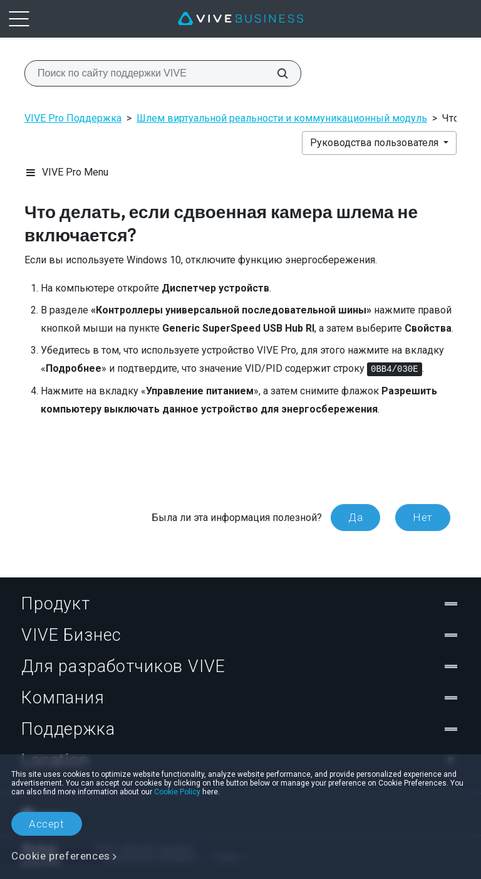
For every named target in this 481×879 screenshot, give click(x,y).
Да (355, 517)
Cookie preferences (60, 856)
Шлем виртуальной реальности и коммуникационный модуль (282, 118)
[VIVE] (240, 18)
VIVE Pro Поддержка (73, 118)
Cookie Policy (177, 791)
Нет (423, 517)
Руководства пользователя (375, 143)
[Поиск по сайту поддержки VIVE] (275, 73)
